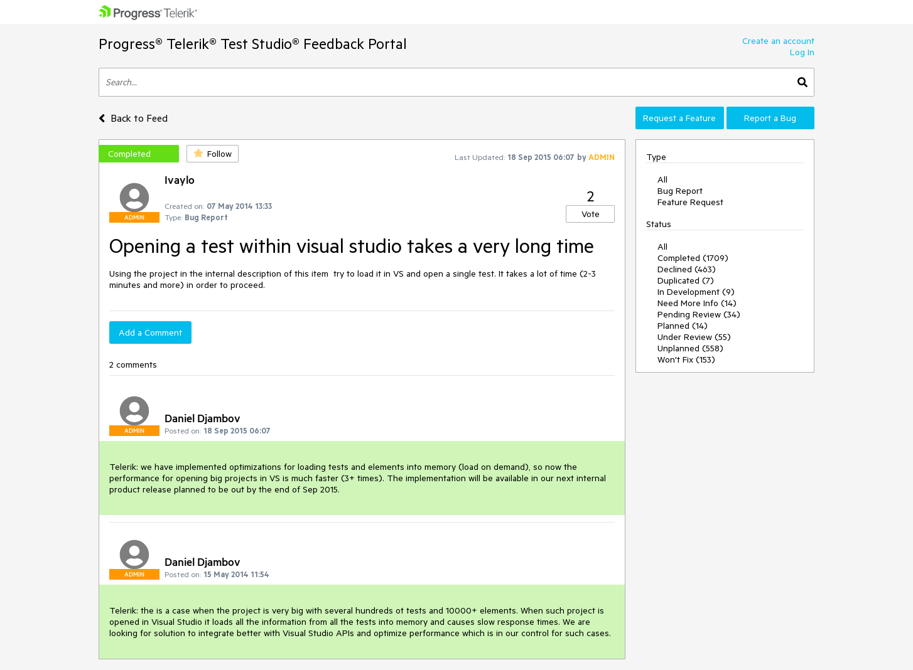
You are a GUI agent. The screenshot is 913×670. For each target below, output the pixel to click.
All (662, 179)
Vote (590, 214)
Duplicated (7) (685, 280)
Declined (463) (686, 269)
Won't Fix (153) (686, 359)
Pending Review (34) (698, 314)
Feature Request (690, 202)
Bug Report (680, 190)
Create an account (778, 40)
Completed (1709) (692, 257)
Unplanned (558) (690, 348)
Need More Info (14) (697, 303)
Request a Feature (679, 118)
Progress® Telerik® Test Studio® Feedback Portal (253, 44)
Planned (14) (682, 325)
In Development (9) (696, 291)
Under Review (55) (694, 337)
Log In (802, 52)
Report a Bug (770, 118)
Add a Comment (150, 332)
